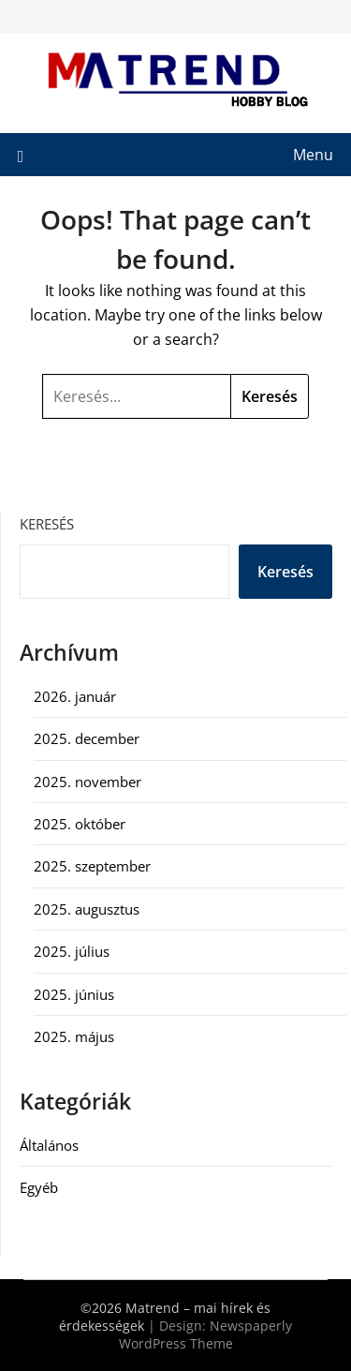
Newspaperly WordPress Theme (206, 1334)
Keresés (47, 523)
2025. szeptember (92, 866)
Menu (313, 154)
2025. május (74, 1036)
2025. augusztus (86, 909)
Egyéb (39, 1187)
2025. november (87, 781)
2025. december (86, 738)
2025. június (74, 994)
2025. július (72, 951)
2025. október (79, 823)
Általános (49, 1145)
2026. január (75, 696)
